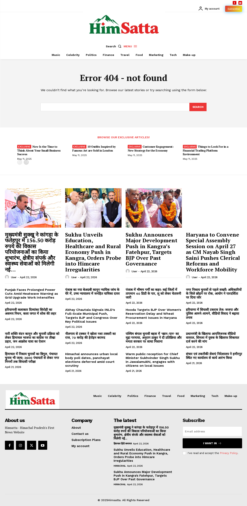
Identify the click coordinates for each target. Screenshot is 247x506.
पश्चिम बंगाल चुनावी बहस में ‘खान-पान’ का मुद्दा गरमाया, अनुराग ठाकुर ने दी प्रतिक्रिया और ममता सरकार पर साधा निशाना (154, 337)
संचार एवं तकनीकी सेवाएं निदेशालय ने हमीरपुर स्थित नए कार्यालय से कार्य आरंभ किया (214, 356)
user (14, 277)
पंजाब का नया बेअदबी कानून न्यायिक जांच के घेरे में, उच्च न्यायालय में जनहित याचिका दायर (92, 292)
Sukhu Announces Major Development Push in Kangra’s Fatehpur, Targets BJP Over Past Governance (151, 249)
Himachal (120, 465)
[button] (114, 46)
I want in (212, 443)
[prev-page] (19, 162)
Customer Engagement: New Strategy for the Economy (151, 148)
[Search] (198, 107)
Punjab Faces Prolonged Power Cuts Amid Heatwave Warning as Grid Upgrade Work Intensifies (31, 293)
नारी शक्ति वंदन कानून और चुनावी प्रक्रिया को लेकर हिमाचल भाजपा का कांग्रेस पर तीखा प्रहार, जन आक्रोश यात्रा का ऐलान (32, 337)
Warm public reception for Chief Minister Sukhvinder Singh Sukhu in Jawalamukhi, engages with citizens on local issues (153, 360)
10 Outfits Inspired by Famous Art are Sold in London (94, 148)
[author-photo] (7, 277)
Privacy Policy (228, 453)
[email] (212, 431)
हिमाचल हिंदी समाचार (123, 443)
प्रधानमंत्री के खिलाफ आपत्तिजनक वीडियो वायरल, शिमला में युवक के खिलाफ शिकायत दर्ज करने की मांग (212, 337)
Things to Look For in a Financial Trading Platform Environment (205, 150)
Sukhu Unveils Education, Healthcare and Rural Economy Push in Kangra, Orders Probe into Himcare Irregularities (93, 252)
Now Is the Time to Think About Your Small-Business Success (39, 150)
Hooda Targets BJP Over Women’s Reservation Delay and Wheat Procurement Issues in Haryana (153, 313)
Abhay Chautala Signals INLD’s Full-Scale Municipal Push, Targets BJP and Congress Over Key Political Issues (91, 315)
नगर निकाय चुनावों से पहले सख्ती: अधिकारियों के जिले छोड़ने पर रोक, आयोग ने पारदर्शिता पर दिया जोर (213, 293)
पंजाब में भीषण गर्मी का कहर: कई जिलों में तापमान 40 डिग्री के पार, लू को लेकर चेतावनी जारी (153, 293)
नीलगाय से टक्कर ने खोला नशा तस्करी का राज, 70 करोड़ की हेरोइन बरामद (90, 336)
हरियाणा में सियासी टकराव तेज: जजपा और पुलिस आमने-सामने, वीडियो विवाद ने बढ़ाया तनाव (212, 313)
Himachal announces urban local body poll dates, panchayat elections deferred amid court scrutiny (91, 360)
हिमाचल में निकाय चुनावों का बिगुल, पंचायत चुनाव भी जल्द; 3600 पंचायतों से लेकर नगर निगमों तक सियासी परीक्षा (32, 358)
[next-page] (26, 162)
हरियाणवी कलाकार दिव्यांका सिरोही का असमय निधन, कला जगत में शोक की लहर (30, 312)
